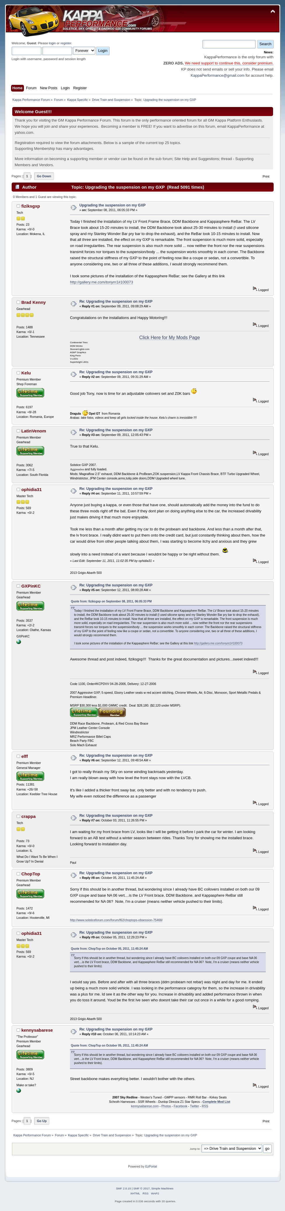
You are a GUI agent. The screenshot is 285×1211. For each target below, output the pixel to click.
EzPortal (151, 1166)
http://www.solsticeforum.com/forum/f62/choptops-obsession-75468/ (116, 920)
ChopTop (30, 873)
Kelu (26, 372)
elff (24, 756)
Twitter (194, 1106)
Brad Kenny (33, 302)
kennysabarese (37, 1030)
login (52, 43)
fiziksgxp (30, 206)
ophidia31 (31, 489)
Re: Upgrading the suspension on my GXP (115, 301)
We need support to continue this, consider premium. (229, 63)
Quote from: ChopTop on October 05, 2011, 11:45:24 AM (109, 948)
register (66, 43)
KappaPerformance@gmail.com (217, 75)
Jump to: (195, 1148)
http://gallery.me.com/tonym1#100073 (101, 282)
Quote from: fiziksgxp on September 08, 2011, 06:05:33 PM (111, 601)
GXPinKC (31, 585)
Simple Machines (162, 1188)
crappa (28, 816)
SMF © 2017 (141, 1188)
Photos (166, 1106)
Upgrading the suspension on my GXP (112, 205)
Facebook (180, 1106)
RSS (205, 1106)
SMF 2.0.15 (123, 1188)
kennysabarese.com (145, 1106)
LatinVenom (33, 430)
